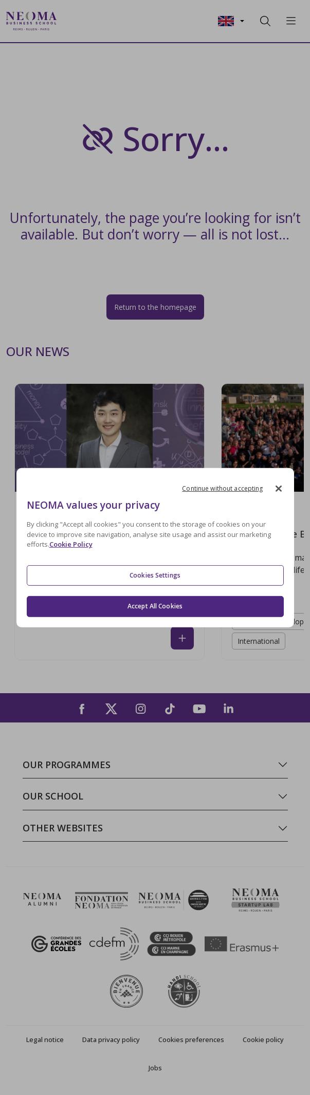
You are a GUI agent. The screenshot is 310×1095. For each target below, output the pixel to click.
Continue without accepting (222, 488)
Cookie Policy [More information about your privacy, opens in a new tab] (71, 544)
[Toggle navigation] (71, 21)
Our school (53, 796)
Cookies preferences (191, 1039)
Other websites (63, 828)
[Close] (278, 488)
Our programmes (67, 764)
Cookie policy (263, 1039)
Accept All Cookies (155, 606)
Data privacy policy (111, 1039)
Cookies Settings (155, 575)
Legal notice (45, 1039)
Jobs (155, 1067)
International (259, 641)
